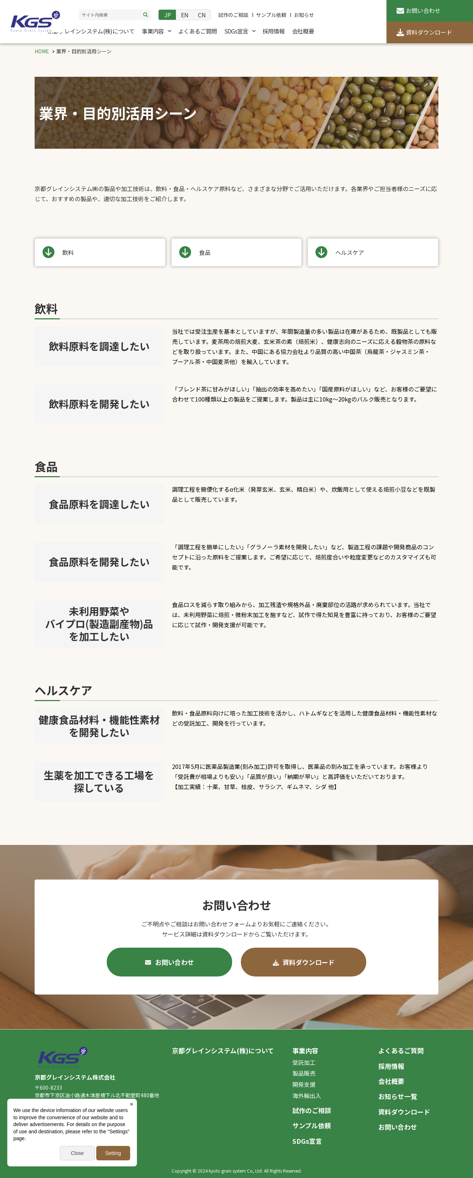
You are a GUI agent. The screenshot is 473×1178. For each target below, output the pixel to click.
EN (185, 14)
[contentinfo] (236, 1103)
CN (202, 14)
